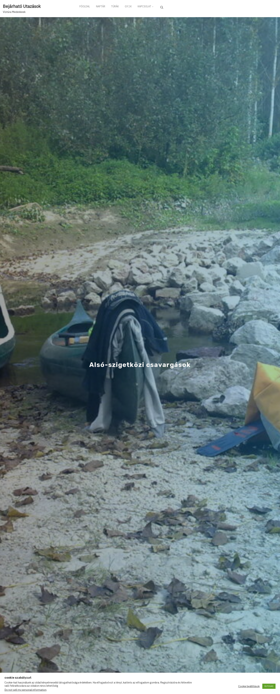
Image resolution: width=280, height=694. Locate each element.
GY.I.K (132, 7)
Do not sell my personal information (25, 689)
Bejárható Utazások (22, 6)
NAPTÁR (102, 7)
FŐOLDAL (85, 7)
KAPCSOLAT (149, 7)
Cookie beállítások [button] (249, 686)
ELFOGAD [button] (268, 686)
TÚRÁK (118, 7)
